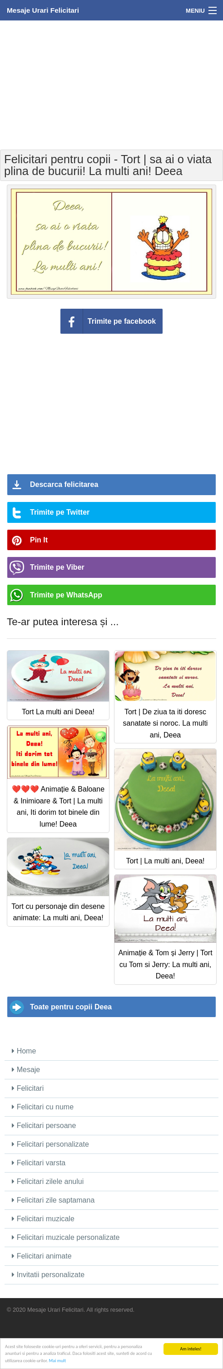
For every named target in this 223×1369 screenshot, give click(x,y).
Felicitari (28, 1088)
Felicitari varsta (38, 1163)
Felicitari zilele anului (48, 1181)
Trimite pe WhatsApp (66, 595)
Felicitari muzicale (43, 1219)
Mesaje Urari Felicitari (43, 10)
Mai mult (57, 1361)
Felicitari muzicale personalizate (65, 1237)
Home (24, 1051)
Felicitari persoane (44, 1125)
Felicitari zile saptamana (53, 1200)
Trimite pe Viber (57, 567)
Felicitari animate (41, 1256)
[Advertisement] (112, 84)
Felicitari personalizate (50, 1144)
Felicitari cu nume (43, 1107)
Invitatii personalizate (48, 1275)
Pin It (39, 540)
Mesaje (26, 1069)
